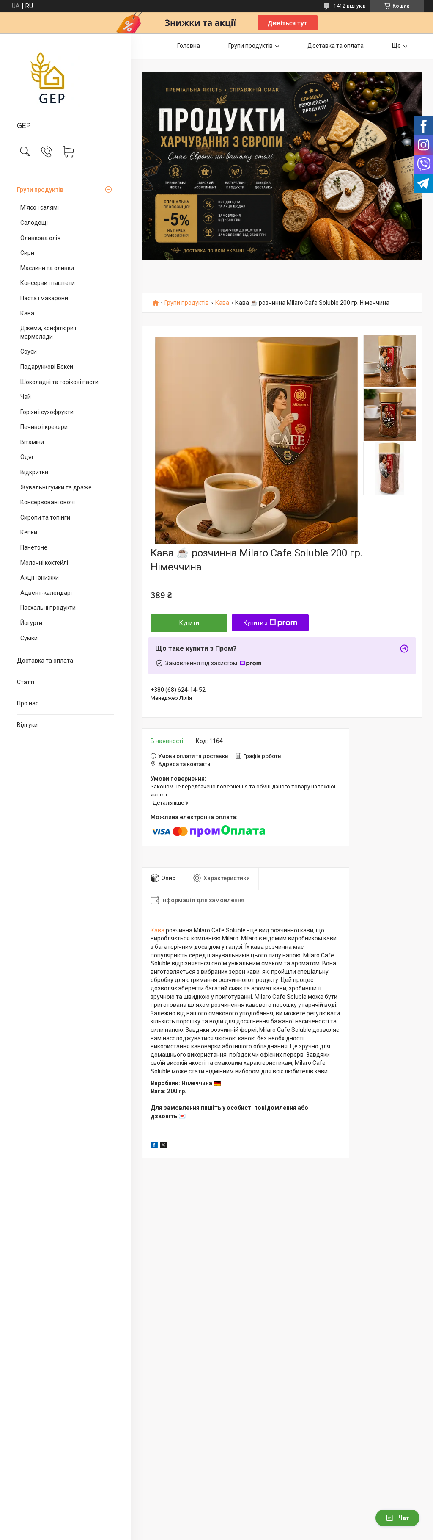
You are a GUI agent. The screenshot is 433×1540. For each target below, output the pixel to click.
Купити (189, 622)
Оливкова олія (40, 238)
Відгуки (27, 725)
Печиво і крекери (44, 426)
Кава (27, 313)
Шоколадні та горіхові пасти (59, 382)
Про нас (27, 703)
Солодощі (34, 222)
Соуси (28, 351)
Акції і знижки (39, 577)
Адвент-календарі (46, 592)
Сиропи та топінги (45, 517)
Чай (25, 396)
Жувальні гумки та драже (56, 487)
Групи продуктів (40, 189)
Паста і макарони (44, 298)
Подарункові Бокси (46, 366)
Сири (27, 252)
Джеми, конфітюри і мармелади (48, 332)
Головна (188, 45)
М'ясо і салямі (39, 207)
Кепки (28, 532)
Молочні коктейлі (44, 562)
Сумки (29, 638)
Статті (25, 682)
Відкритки (34, 472)
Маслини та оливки (47, 268)
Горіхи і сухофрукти (47, 412)
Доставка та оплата (45, 660)
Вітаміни (32, 442)
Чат (397, 1518)
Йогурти (31, 622)
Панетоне (33, 547)
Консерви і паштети (47, 282)
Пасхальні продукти (48, 607)
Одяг (27, 456)
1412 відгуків (350, 6)
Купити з (270, 623)
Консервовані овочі (47, 502)
